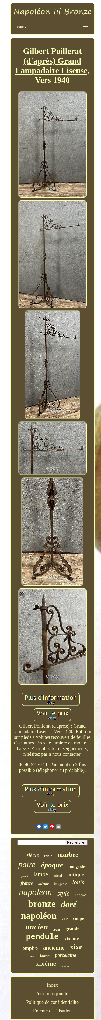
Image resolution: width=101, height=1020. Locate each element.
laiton (45, 956)
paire (27, 864)
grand (24, 876)
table (48, 856)
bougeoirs (78, 867)
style (63, 893)
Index (52, 985)
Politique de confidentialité (52, 1002)
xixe (76, 947)
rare (32, 956)
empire (30, 948)
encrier (65, 966)
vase (65, 919)
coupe (78, 918)
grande (72, 928)
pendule (42, 937)
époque (52, 865)
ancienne (53, 948)
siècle (33, 855)
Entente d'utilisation (52, 1011)
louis (78, 882)
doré (69, 904)
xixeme (71, 938)
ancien (37, 926)
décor (56, 929)
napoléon (39, 916)
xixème (46, 963)
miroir (43, 883)
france (26, 883)
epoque (80, 895)
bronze (41, 904)
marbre (68, 854)
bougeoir (60, 884)
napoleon (35, 892)
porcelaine (65, 955)
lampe (40, 874)
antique (75, 874)
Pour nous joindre (52, 993)
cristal (57, 875)
